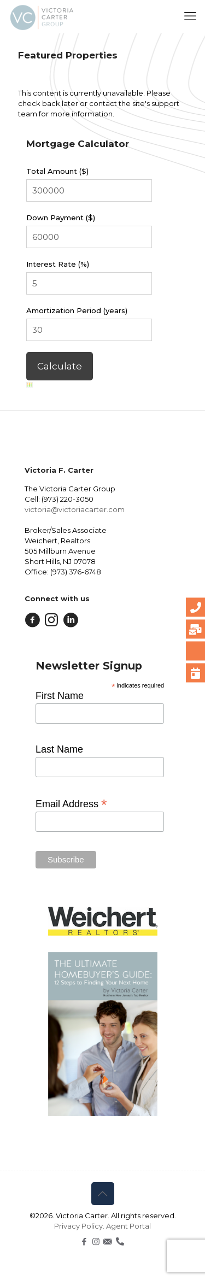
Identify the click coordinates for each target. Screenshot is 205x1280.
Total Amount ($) (57, 171)
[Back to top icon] (102, 1193)
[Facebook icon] (84, 1241)
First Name (60, 695)
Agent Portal (128, 1226)
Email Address (71, 803)
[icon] (107, 1241)
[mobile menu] (190, 16)
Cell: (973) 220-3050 (59, 499)
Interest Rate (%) (57, 264)
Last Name (59, 749)
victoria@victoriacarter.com (75, 509)
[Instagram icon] (96, 1241)
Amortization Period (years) (76, 310)
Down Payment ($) (60, 217)
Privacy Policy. (80, 1226)
